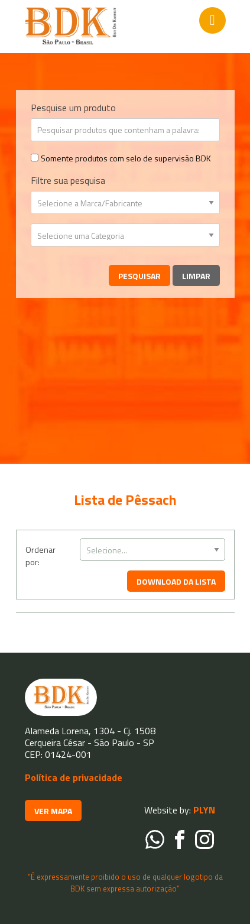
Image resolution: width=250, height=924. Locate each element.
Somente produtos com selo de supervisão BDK (126, 158)
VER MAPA (53, 811)
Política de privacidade (73, 777)
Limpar (196, 276)
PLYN (203, 810)
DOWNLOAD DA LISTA (176, 581)
